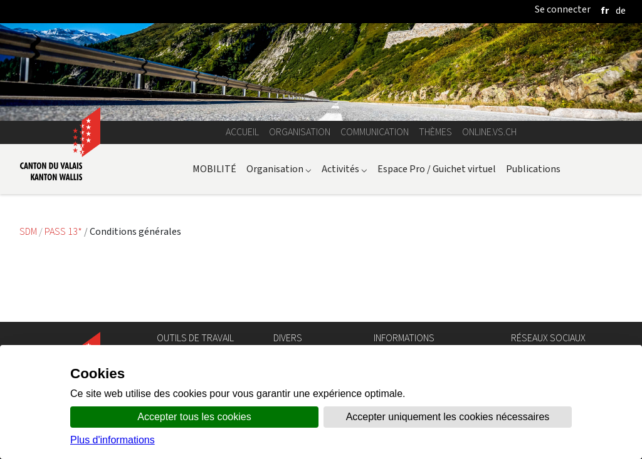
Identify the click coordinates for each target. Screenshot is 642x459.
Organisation (299, 131)
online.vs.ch (489, 131)
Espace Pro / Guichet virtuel (436, 168)
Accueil (242, 131)
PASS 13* (64, 231)
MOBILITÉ (214, 168)
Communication (374, 131)
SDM (29, 231)
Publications (533, 168)
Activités (344, 168)
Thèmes (435, 131)
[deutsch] (621, 10)
